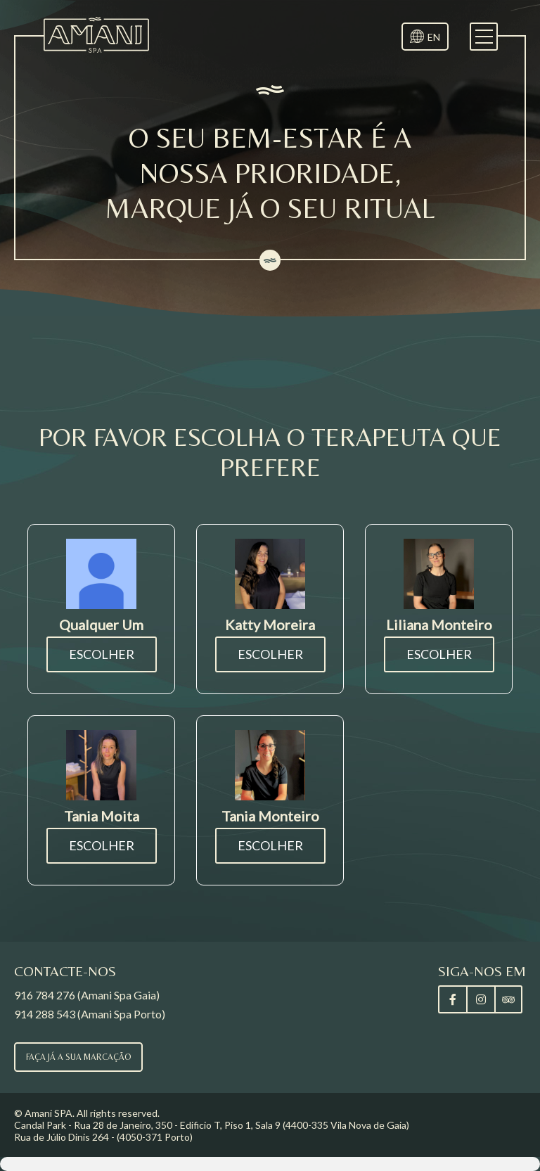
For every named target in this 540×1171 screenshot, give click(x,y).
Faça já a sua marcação (78, 1057)
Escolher (101, 654)
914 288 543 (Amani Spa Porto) (89, 1013)
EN (434, 37)
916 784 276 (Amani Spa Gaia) (87, 995)
